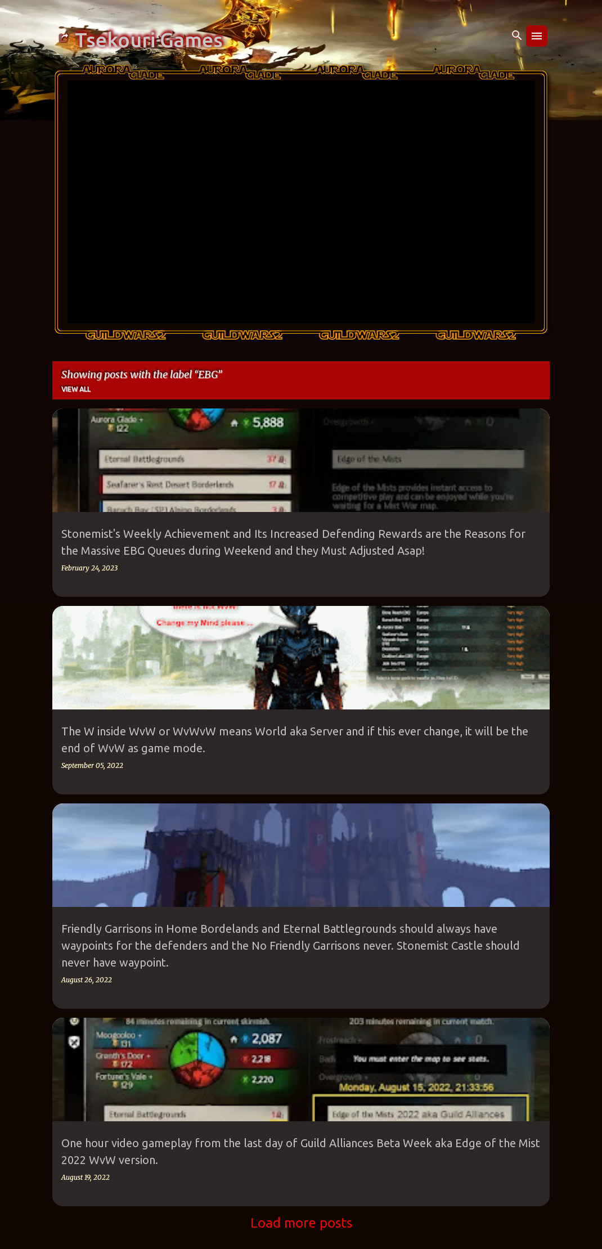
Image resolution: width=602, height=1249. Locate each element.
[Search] (517, 36)
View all (76, 389)
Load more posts (301, 1222)
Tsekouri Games (149, 40)
